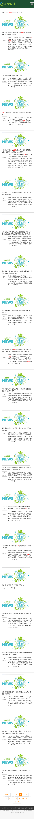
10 (23, 798)
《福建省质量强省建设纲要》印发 (12, 75)
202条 (7, 795)
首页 (3, 12)
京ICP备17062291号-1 (16, 810)
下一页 (17, 802)
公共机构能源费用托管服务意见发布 (13, 585)
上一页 (14, 795)
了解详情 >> (11, 49)
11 (27, 798)
